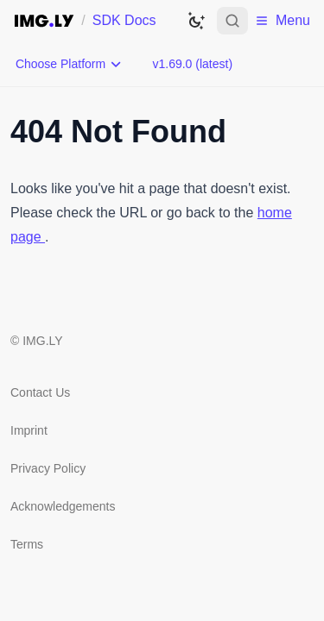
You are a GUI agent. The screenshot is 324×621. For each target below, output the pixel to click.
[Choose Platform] (69, 63)
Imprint (29, 430)
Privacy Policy (48, 468)
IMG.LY (42, 341)
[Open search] (232, 20)
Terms (26, 544)
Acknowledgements (62, 506)
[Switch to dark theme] (196, 20)
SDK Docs (124, 20)
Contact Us (40, 392)
